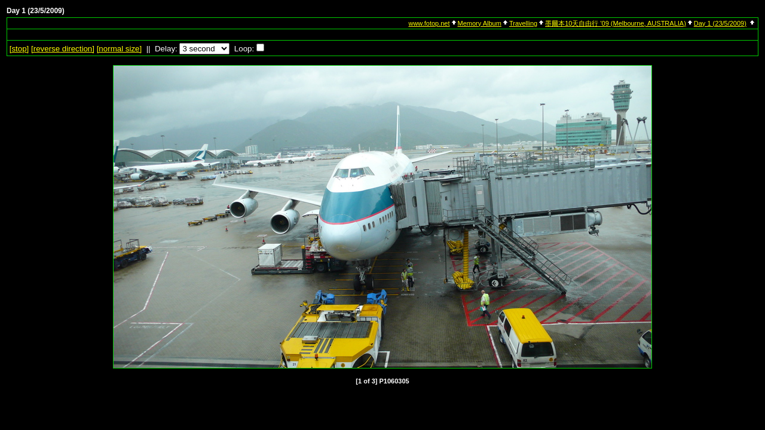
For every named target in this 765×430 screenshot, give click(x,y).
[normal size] (119, 48)
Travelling (523, 23)
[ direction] (62, 48)
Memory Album (479, 23)
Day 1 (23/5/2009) (720, 23)
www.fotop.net (428, 23)
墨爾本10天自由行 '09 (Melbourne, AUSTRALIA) (615, 23)
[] (19, 48)
